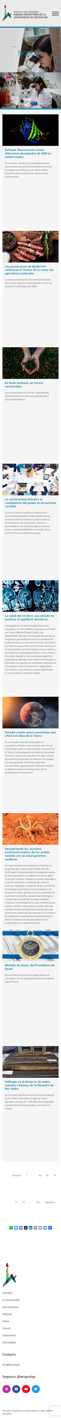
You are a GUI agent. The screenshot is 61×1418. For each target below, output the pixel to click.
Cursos (6, 1328)
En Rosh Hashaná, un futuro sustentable (24, 385)
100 (38, 1202)
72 (23, 1202)
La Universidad (10, 1300)
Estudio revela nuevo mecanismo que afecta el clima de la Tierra (30, 734)
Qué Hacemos (10, 1307)
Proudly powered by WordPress (19, 1411)
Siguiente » (50, 1202)
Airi (48, 1411)
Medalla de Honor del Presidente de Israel (30, 967)
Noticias (7, 1314)
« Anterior (16, 1175)
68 (40, 1175)
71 (16, 1202)
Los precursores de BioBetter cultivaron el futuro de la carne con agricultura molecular (29, 270)
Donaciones (9, 1335)
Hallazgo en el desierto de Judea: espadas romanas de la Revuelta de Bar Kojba (29, 1085)
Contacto (7, 1292)
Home (5, 1321)
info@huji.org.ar (11, 1364)
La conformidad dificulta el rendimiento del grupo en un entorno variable (30, 503)
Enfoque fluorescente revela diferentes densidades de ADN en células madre (28, 153)
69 (47, 1175)
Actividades (9, 1342)
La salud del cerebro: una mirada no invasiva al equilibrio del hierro (29, 618)
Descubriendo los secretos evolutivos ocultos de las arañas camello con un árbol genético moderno (27, 854)
